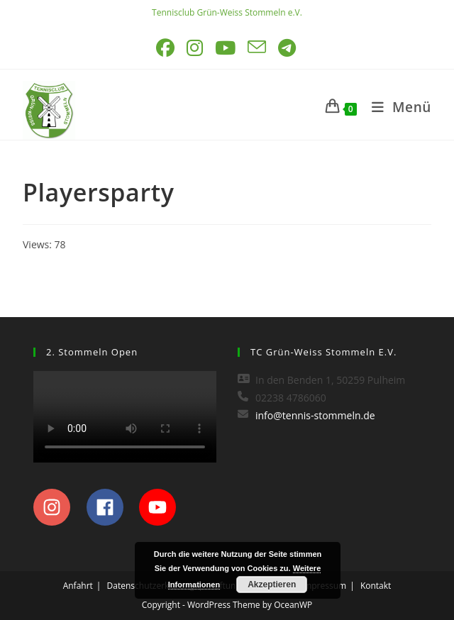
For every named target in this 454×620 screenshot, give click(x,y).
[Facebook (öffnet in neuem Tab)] (166, 48)
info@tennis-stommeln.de (315, 415)
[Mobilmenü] (396, 107)
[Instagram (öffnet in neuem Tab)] (196, 48)
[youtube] (161, 507)
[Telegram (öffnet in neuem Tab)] (288, 48)
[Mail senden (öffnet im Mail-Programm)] (258, 48)
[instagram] (58, 507)
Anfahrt (78, 586)
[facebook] (112, 507)
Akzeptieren (272, 584)
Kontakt (375, 586)
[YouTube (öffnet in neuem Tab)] (226, 48)
